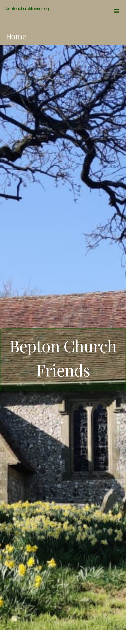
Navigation (116, 11)
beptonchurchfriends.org (28, 8)
